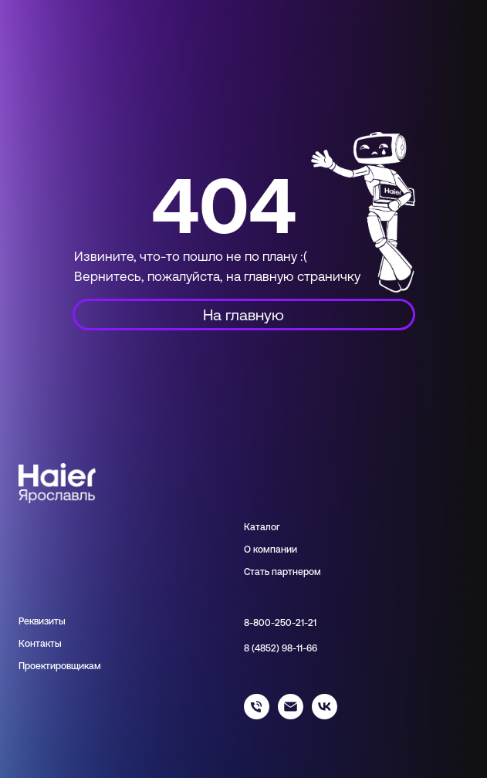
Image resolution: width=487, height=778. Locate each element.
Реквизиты (42, 621)
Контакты (40, 643)
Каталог (262, 527)
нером (307, 572)
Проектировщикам (60, 666)
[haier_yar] (324, 715)
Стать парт (268, 572)
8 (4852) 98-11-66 (280, 648)
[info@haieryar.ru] (290, 715)
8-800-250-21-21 (280, 622)
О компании (270, 549)
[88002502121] (256, 715)
